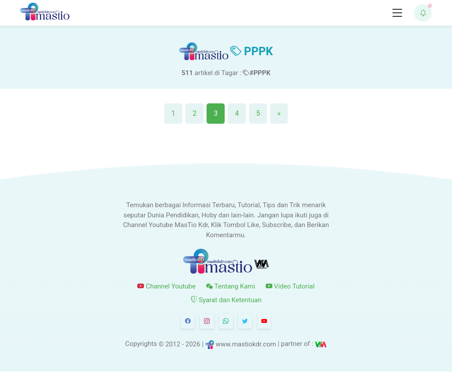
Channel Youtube (166, 286)
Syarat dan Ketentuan (226, 300)
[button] (423, 13)
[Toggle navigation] (397, 13)
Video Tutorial (290, 286)
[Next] (279, 113)
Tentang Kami (230, 286)
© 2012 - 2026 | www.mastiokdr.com (217, 344)
